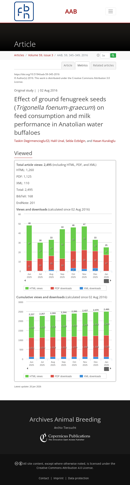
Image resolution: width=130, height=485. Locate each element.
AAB (71, 11)
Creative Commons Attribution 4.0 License (65, 468)
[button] (98, 55)
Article (68, 65)
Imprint (59, 478)
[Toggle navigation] (110, 11)
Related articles (103, 65)
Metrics (82, 65)
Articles (19, 55)
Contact (44, 478)
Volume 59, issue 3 (40, 55)
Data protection (78, 478)
